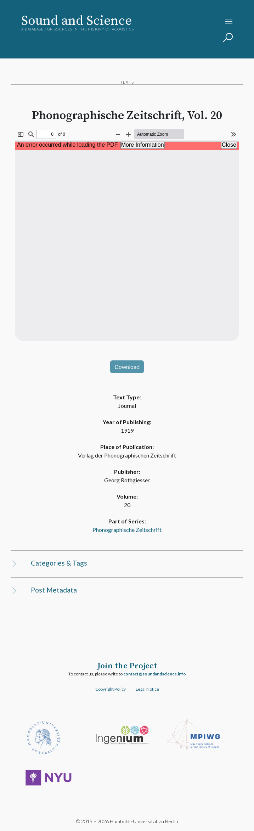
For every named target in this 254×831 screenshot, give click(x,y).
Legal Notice (147, 689)
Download (127, 366)
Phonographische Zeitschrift (127, 529)
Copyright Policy (110, 689)
